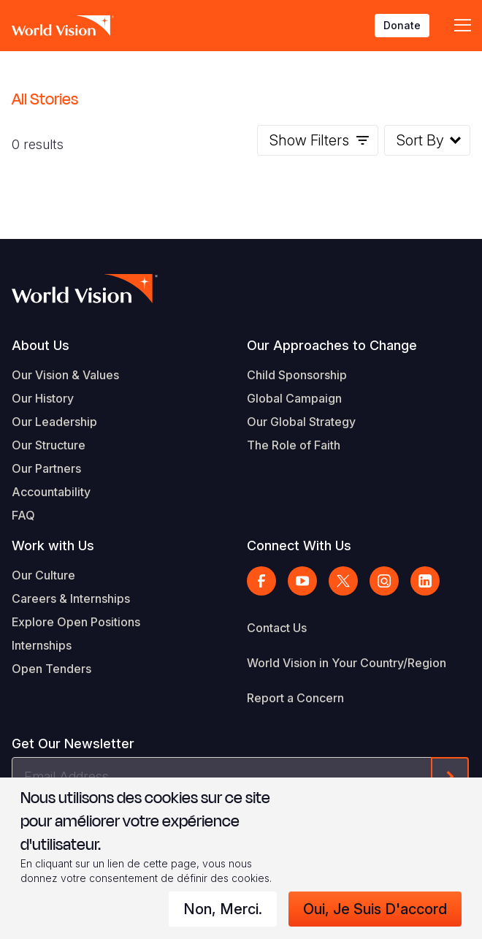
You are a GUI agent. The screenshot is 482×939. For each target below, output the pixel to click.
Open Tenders (51, 668)
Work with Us (53, 545)
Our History (43, 398)
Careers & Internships (71, 598)
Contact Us (277, 627)
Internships (42, 645)
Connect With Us (299, 545)
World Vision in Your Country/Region (346, 662)
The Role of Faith (293, 445)
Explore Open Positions (76, 622)
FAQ (23, 515)
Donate (402, 25)
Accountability (51, 491)
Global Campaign (294, 398)
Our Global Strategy (301, 421)
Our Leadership (54, 421)
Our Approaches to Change (332, 345)
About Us (40, 345)
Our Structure (48, 445)
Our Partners (46, 468)
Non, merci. (222, 909)
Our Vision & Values (65, 375)
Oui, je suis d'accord (375, 909)
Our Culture (43, 575)
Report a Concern (295, 698)
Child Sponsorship (297, 375)
